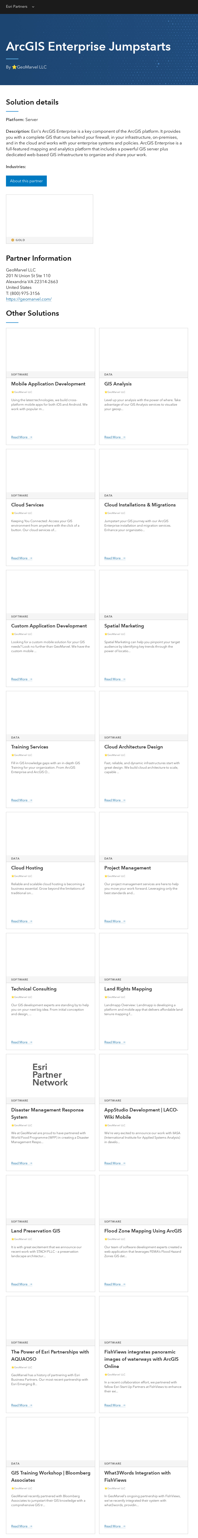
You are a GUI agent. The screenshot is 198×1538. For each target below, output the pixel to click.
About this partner (26, 181)
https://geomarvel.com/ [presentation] (29, 299)
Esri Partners (16, 6)
